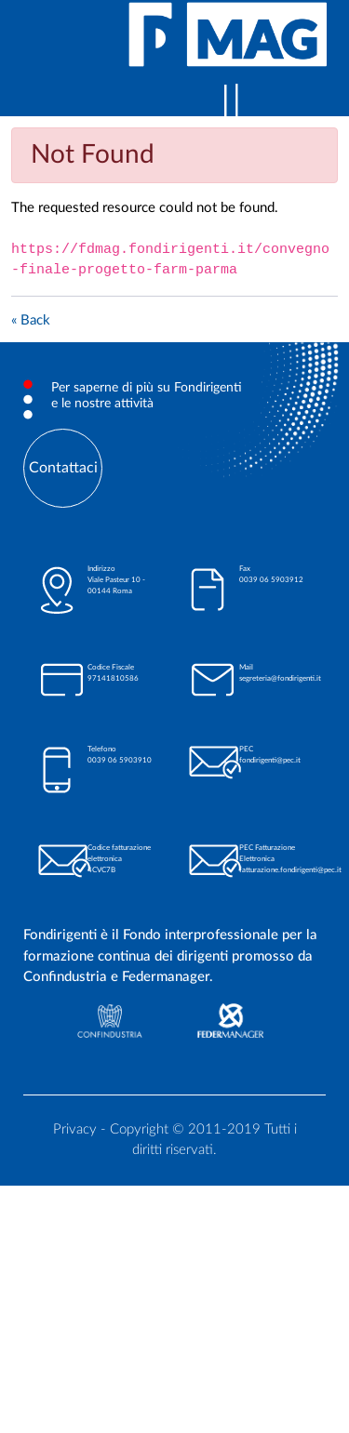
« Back (30, 320)
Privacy (75, 1129)
